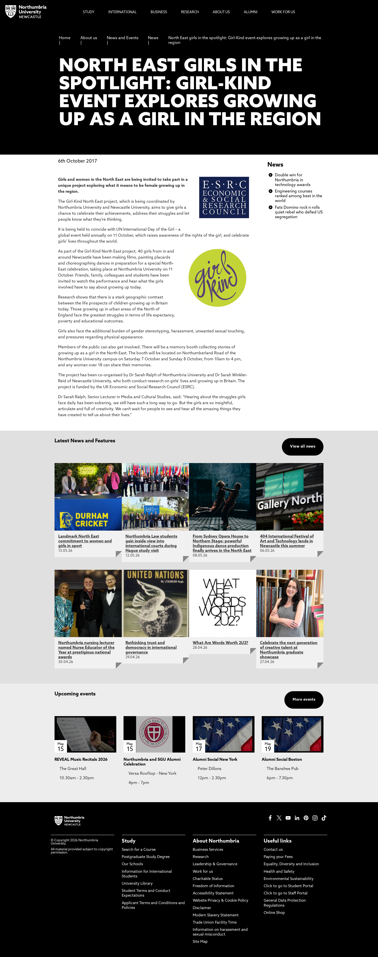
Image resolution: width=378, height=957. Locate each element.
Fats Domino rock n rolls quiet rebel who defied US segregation (299, 212)
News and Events (122, 38)
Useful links (278, 841)
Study (128, 841)
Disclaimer (202, 908)
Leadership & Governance (215, 864)
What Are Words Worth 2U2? (220, 643)
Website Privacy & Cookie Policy (220, 901)
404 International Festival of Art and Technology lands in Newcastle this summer (287, 541)
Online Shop (274, 913)
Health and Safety (279, 872)
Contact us (273, 850)
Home (64, 38)
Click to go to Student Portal (288, 886)
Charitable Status (208, 879)
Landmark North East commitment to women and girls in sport (85, 541)
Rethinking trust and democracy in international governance (151, 648)
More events (304, 700)
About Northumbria (216, 841)
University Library (137, 884)
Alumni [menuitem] (250, 12)
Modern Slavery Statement (216, 915)
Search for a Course (139, 850)
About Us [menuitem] (221, 12)
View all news (302, 447)
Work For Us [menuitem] (283, 12)
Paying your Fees (278, 857)
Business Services (208, 850)
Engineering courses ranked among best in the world (298, 196)
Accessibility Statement (213, 893)
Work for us (203, 872)
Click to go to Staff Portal (286, 893)
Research (201, 857)
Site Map (200, 942)
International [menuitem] (122, 12)
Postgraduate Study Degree (146, 857)
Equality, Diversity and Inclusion (291, 864)
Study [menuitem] (88, 12)
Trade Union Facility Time (215, 923)
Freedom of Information (213, 886)
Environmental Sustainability (289, 879)
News (153, 38)
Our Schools (132, 864)
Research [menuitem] (190, 12)
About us (88, 38)
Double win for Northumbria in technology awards (293, 180)
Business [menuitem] (159, 12)
